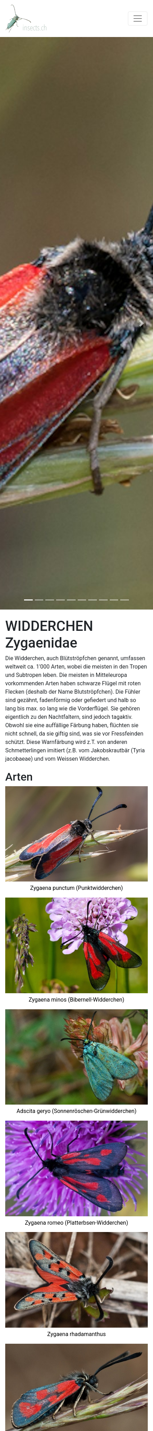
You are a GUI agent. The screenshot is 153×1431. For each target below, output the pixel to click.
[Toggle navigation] (137, 18)
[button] (11, 323)
